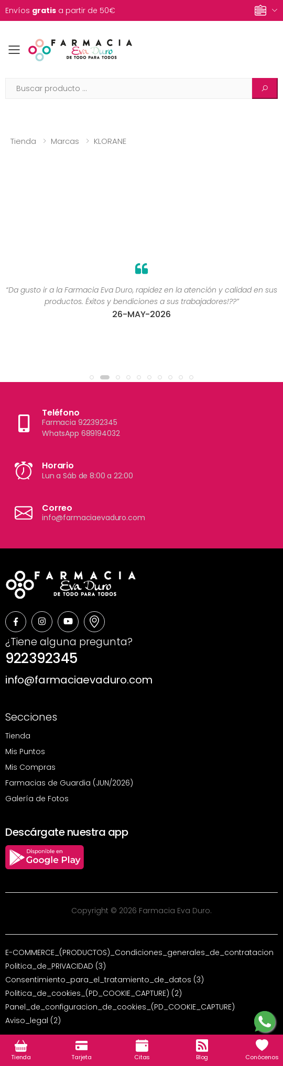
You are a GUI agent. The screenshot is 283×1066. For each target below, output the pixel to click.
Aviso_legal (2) (33, 1020)
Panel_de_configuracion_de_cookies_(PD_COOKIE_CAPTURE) (120, 1007)
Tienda (23, 141)
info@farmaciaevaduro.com (79, 679)
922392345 (41, 658)
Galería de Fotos (37, 798)
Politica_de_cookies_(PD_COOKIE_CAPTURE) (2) (93, 993)
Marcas (65, 141)
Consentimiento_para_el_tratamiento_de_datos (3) (104, 979)
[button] (91, 377)
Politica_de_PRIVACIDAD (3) (55, 966)
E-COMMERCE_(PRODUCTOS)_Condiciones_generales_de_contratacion (139, 952)
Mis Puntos (25, 751)
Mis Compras (30, 767)
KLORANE (110, 141)
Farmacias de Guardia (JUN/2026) (69, 783)
